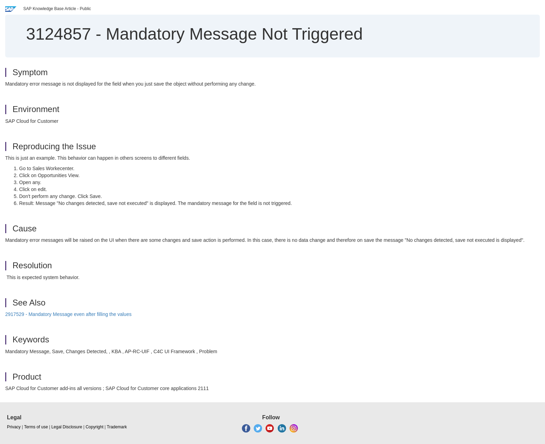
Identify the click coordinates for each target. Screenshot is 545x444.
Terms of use (36, 427)
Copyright (94, 427)
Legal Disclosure (66, 427)
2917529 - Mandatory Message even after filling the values (68, 314)
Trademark (117, 427)
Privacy (14, 427)
